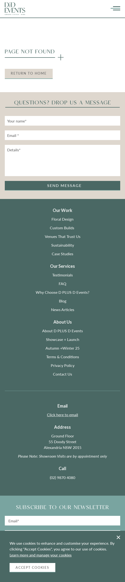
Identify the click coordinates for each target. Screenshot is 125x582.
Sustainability (62, 245)
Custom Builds (62, 227)
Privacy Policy (62, 365)
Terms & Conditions (62, 356)
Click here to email (62, 414)
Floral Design (62, 219)
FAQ (62, 283)
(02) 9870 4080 (62, 477)
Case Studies (62, 253)
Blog (62, 301)
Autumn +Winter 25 (62, 348)
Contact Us (62, 374)
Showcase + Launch (62, 339)
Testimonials (62, 275)
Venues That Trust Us (62, 236)
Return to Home (29, 73)
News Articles (62, 309)
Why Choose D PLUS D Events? (62, 292)
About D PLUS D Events (62, 330)
